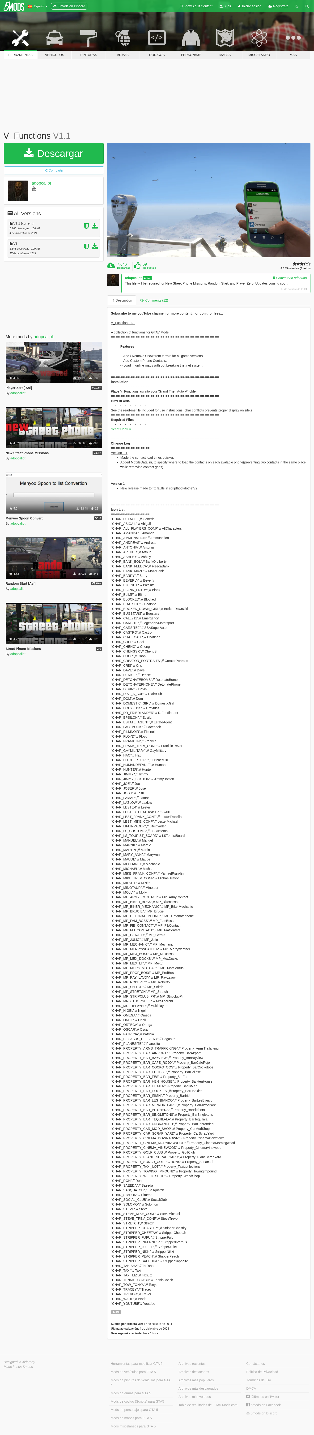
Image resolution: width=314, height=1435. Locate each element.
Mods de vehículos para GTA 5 (133, 1372)
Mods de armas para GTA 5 (131, 1393)
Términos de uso (258, 1380)
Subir (225, 6)
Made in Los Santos (18, 1367)
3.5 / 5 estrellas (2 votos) (295, 268)
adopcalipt (41, 183)
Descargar (53, 153)
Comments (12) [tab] (154, 300)
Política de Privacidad (262, 1372)
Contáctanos (255, 1364)
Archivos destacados (193, 1372)
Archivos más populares (196, 1380)
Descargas (123, 267)
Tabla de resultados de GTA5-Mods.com (208, 1405)
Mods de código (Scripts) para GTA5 (137, 1401)
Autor (147, 278)
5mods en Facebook (263, 1405)
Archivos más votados (194, 1397)
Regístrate (278, 6)
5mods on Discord (261, 1413)
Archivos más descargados (198, 1388)
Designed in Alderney (19, 1362)
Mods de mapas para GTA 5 (131, 1418)
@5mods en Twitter (262, 1397)
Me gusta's (149, 267)
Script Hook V (121, 429)
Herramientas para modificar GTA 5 (136, 1364)
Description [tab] (121, 300)
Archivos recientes (191, 1364)
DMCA (251, 1388)
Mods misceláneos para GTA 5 (133, 1426)
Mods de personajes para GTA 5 (134, 1410)
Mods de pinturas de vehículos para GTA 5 (140, 1382)
